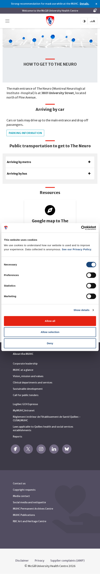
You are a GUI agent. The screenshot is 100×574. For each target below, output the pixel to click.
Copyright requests (24, 489)
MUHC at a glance (23, 369)
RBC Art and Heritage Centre (29, 521)
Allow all (50, 320)
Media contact (21, 496)
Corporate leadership (25, 363)
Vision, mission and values (28, 376)
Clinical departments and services (32, 382)
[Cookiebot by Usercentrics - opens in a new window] (81, 228)
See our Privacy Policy (76, 249)
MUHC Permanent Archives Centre (33, 508)
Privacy (39, 560)
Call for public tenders (25, 395)
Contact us (19, 483)
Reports (17, 436)
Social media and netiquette (29, 502)
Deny (50, 343)
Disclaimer (22, 560)
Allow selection (50, 332)
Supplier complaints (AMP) (67, 560)
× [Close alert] (96, 4)
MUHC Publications (24, 515)
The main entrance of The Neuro (29, 89)
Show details (82, 310)
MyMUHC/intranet (24, 410)
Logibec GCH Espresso (25, 404)
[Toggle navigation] (7, 21)
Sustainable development (28, 388)
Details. (84, 3)
